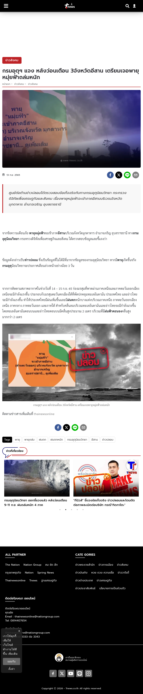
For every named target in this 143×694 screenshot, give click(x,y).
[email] (135, 175)
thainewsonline (44, 414)
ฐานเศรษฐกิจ (49, 580)
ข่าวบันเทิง (81, 573)
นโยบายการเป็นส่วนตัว (112, 588)
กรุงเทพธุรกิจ (13, 573)
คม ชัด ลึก (51, 565)
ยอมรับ (11, 661)
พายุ (17, 440)
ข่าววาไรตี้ (123, 573)
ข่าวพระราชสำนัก (85, 565)
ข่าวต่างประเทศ (84, 580)
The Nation (12, 565)
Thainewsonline (15, 580)
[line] (127, 175)
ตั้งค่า (11, 668)
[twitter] (118, 175)
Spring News (45, 573)
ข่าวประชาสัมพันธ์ (85, 588)
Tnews (33, 580)
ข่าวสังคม (19, 84)
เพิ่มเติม (13, 653)
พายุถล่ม (29, 440)
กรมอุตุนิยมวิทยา (77, 440)
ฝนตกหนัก (57, 440)
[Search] (128, 6)
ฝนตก (42, 440)
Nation (29, 573)
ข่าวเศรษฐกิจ (104, 580)
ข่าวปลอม (107, 440)
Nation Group (33, 565)
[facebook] (110, 175)
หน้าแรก (6, 84)
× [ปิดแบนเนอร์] (19, 631)
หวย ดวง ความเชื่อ (102, 573)
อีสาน (94, 440)
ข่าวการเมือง (106, 565)
